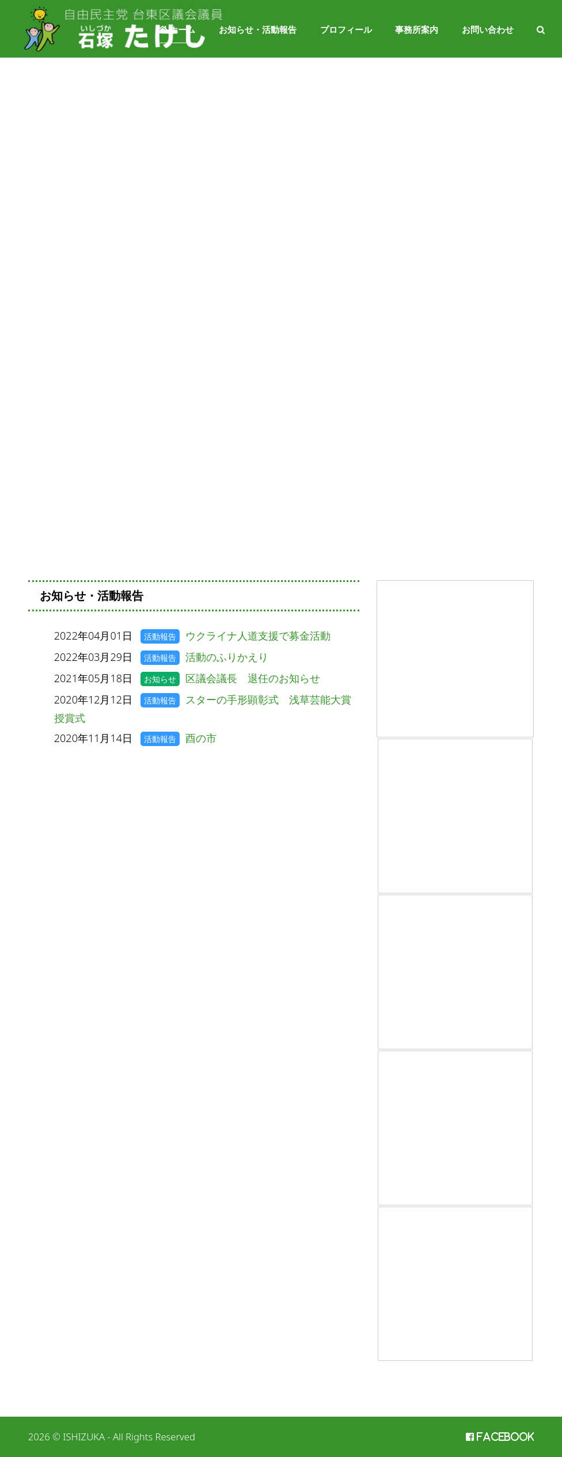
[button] (541, 28)
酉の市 (201, 738)
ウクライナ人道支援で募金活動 (258, 635)
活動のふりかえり (226, 657)
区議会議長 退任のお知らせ (252, 678)
